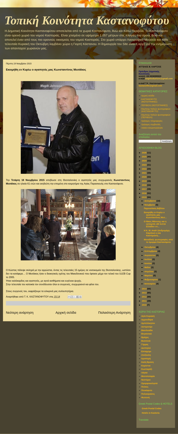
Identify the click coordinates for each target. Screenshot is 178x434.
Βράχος (145, 337)
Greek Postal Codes (151, 408)
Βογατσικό (146, 334)
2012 (144, 297)
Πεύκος (144, 387)
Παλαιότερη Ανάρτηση (114, 312)
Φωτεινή (145, 397)
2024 (144, 161)
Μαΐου (147, 267)
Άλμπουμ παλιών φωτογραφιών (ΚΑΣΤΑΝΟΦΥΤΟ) (156, 110)
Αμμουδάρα (147, 319)
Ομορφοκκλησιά (149, 383)
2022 (144, 169)
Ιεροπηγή (146, 358)
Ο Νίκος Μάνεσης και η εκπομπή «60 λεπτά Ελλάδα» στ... (155, 224)
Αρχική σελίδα (65, 312)
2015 (144, 197)
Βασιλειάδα (147, 330)
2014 (144, 289)
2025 (144, 157)
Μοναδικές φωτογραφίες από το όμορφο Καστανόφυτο (158, 240)
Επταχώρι (146, 351)
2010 (144, 305)
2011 (144, 301)
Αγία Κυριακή (148, 316)
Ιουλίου (148, 259)
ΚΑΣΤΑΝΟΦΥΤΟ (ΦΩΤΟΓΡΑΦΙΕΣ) (149, 100)
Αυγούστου (150, 255)
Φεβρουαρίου (151, 279)
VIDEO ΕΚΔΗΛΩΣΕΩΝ (152, 128)
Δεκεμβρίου (150, 201)
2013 (144, 293)
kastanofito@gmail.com (150, 86)
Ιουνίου (148, 263)
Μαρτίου (148, 275)
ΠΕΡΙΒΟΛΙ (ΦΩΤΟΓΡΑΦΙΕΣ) (154, 105)
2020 (144, 177)
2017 (144, 189)
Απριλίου (149, 271)
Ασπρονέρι (146, 327)
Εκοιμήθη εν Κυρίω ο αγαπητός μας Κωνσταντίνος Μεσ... (155, 215)
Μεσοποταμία (148, 376)
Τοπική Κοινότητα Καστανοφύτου (86, 20)
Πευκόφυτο (146, 390)
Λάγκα (144, 372)
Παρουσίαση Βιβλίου (154, 208)
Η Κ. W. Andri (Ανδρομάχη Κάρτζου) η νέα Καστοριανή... (157, 233)
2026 (144, 152)
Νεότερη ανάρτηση (20, 312)
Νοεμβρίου (150, 205)
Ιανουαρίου (150, 284)
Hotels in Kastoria (150, 413)
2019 (144, 181)
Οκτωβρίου (150, 247)
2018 (144, 185)
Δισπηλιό (146, 348)
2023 (144, 165)
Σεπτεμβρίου (151, 251)
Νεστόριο (146, 380)
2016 (144, 193)
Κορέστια (146, 365)
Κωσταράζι (146, 369)
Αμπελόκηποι (148, 323)
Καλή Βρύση (147, 362)
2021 (144, 173)
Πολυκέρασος (148, 394)
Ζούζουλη (146, 355)
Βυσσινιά (146, 341)
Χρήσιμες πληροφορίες (152, 121)
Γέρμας (144, 344)
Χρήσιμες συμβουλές (151, 124)
